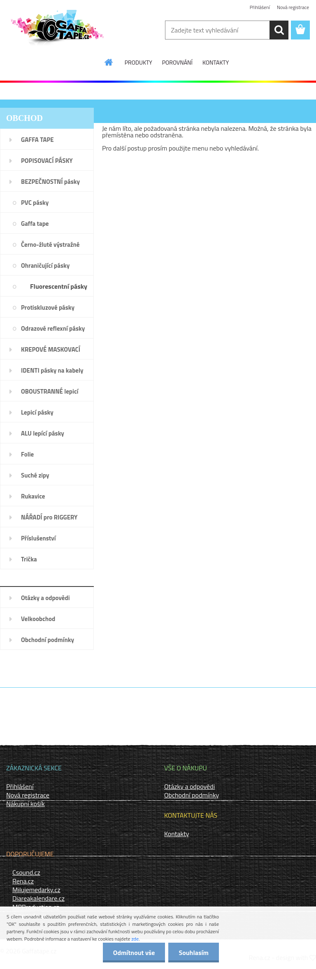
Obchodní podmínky (191, 795)
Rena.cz (23, 881)
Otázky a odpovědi (189, 786)
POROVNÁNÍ (177, 62)
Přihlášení (260, 7)
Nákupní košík (25, 804)
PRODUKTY (138, 62)
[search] (279, 30)
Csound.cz (26, 872)
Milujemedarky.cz (36, 890)
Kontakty (176, 834)
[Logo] (56, 30)
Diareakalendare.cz (38, 898)
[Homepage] (109, 62)
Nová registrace (293, 7)
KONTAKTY (215, 62)
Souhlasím (194, 952)
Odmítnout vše (134, 952)
